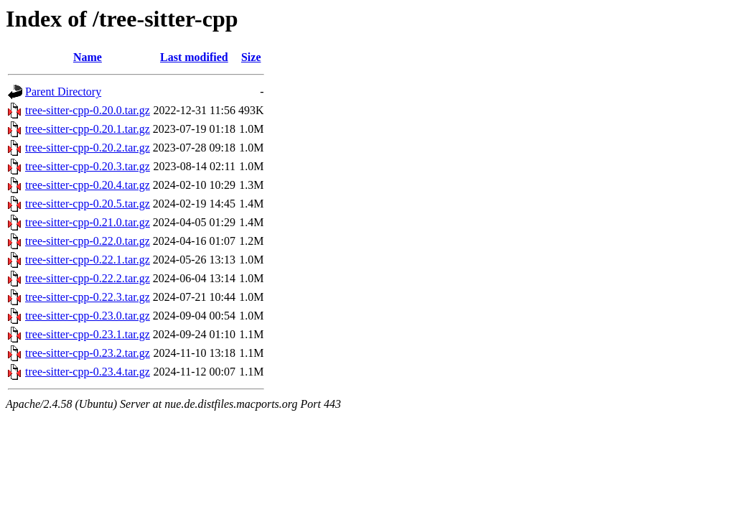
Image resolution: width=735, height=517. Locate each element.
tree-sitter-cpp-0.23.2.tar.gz (87, 353)
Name (87, 57)
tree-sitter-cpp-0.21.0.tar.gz (87, 222)
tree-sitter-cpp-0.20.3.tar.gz (87, 166)
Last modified (194, 57)
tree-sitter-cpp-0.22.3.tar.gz (87, 297)
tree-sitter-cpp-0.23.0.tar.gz (87, 315)
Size (251, 57)
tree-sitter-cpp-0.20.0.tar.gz (87, 110)
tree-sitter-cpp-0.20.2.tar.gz (87, 147)
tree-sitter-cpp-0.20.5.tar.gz (87, 203)
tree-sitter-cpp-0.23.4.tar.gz (87, 371)
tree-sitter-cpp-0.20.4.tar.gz (87, 185)
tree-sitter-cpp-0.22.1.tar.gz (87, 259)
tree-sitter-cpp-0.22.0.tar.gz (87, 241)
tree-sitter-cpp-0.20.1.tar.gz (87, 129)
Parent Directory (63, 91)
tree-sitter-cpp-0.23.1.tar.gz (87, 334)
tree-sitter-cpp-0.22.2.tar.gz (87, 278)
